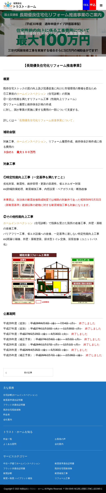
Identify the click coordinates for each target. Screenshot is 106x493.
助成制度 (43, 199)
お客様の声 (60, 439)
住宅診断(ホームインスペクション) (20, 395)
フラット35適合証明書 (14, 405)
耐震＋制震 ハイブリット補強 (17, 478)
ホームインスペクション (31, 93)
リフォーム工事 (62, 478)
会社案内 (7, 419)
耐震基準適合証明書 (13, 400)
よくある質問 (9, 444)
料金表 (6, 414)
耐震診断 (7, 473)
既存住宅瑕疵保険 (12, 410)
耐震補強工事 (61, 473)
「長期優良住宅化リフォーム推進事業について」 (46, 120)
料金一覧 (7, 439)
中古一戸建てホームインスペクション (21, 463)
